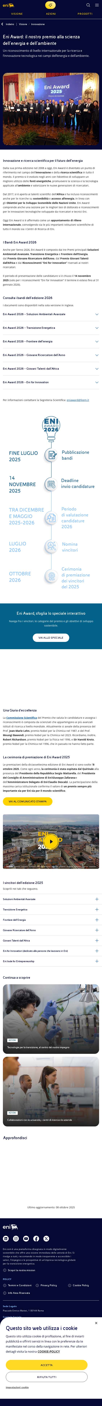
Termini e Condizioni (20, 1285)
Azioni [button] (51, 13)
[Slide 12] (92, 867)
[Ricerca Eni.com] (88, 5)
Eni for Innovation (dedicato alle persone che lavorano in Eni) (35, 950)
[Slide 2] (17, 867)
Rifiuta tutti (46, 1377)
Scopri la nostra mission (21, 1270)
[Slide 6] (47, 867)
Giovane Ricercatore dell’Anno (19, 930)
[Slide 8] (62, 867)
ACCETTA (46, 1365)
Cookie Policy (81, 1285)
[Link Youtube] (26, 1239)
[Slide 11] (85, 867)
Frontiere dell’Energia (14, 919)
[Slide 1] (9, 867)
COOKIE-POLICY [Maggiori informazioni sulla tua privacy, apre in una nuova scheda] (49, 1352)
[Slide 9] (70, 867)
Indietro (10, 24)
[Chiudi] (96, 1323)
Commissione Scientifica (21, 717)
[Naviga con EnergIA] (50, 5)
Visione (23, 24)
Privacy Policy (49, 1285)
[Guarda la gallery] (51, 841)
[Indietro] (2, 24)
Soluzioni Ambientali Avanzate (19, 899)
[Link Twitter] (46, 1239)
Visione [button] (17, 13)
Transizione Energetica (15, 909)
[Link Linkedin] (6, 1239)
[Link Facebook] (36, 1239)
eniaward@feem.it (78, 400)
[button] (9, 5)
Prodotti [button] (85, 13)
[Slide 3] (24, 867)
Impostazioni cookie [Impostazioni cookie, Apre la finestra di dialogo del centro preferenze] (17, 1387)
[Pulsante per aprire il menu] (97, 5)
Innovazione (38, 24)
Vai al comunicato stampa (28, 801)
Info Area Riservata (19, 1292)
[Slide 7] (55, 867)
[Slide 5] (40, 867)
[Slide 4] (32, 867)
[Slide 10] (77, 867)
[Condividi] (5, 66)
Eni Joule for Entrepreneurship (18, 961)
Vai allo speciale (51, 637)
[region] (51, 1361)
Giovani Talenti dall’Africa (16, 940)
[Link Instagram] (16, 1239)
